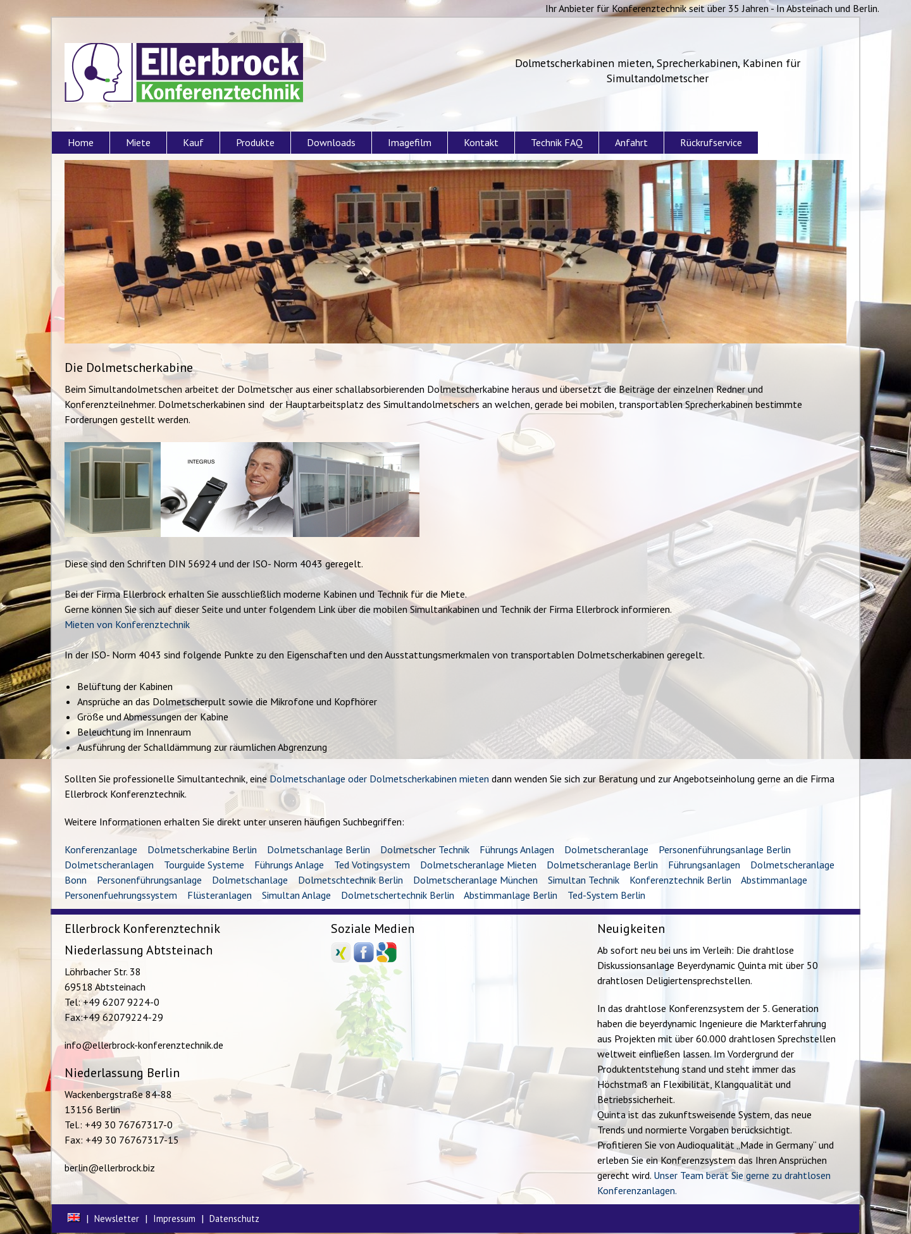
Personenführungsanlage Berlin (725, 849)
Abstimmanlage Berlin (510, 895)
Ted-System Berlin (606, 895)
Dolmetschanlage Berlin (318, 849)
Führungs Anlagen (517, 849)
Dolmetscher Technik (424, 849)
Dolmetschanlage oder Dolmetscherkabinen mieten (379, 778)
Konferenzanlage (101, 849)
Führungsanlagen (704, 864)
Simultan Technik (583, 879)
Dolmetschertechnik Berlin (397, 895)
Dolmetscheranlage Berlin (602, 864)
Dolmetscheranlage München (475, 879)
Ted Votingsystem (372, 864)
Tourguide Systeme (204, 864)
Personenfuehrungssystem (121, 895)
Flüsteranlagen (219, 895)
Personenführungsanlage (149, 879)
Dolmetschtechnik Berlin (350, 879)
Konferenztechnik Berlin (680, 879)
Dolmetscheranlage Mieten (478, 864)
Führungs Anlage (289, 864)
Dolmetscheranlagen (109, 864)
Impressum (174, 1218)
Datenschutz (234, 1218)
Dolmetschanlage (250, 879)
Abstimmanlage (774, 879)
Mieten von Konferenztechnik (127, 624)
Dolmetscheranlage (606, 849)
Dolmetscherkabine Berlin (202, 849)
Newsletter (116, 1218)
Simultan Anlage (296, 895)
